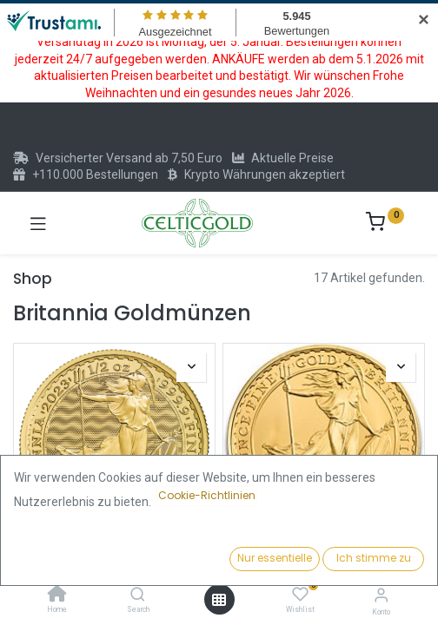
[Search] (137, 595)
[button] (339, 560)
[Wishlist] (300, 594)
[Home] (57, 595)
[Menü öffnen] (219, 599)
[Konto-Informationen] (381, 595)
